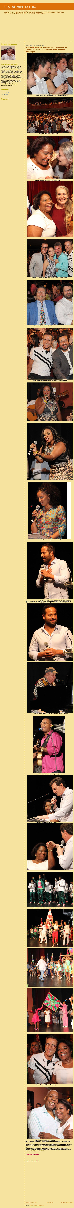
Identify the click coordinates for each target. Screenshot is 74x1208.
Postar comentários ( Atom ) (37, 1205)
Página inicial (49, 1202)
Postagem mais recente (32, 1202)
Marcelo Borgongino (5, 92)
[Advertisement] (37, 27)
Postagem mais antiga (67, 1202)
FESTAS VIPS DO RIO (20, 7)
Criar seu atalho (4, 94)
